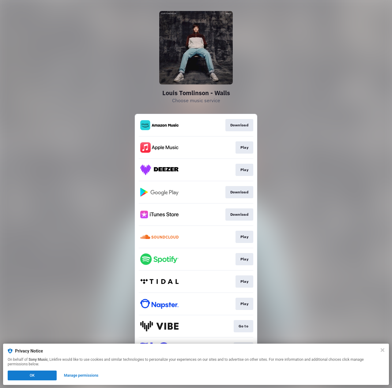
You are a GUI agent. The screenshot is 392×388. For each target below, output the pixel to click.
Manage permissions (81, 375)
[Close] (382, 350)
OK (32, 375)
